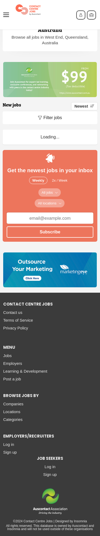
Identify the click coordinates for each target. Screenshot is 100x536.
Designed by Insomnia (71, 521)
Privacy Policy (15, 328)
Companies (13, 404)
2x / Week (59, 180)
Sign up (10, 452)
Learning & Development (25, 371)
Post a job (12, 379)
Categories (13, 419)
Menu (7, 15)
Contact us (12, 312)
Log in (8, 444)
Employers (12, 363)
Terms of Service (18, 320)
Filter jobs (52, 117)
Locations (11, 411)
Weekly (38, 180)
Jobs (7, 355)
